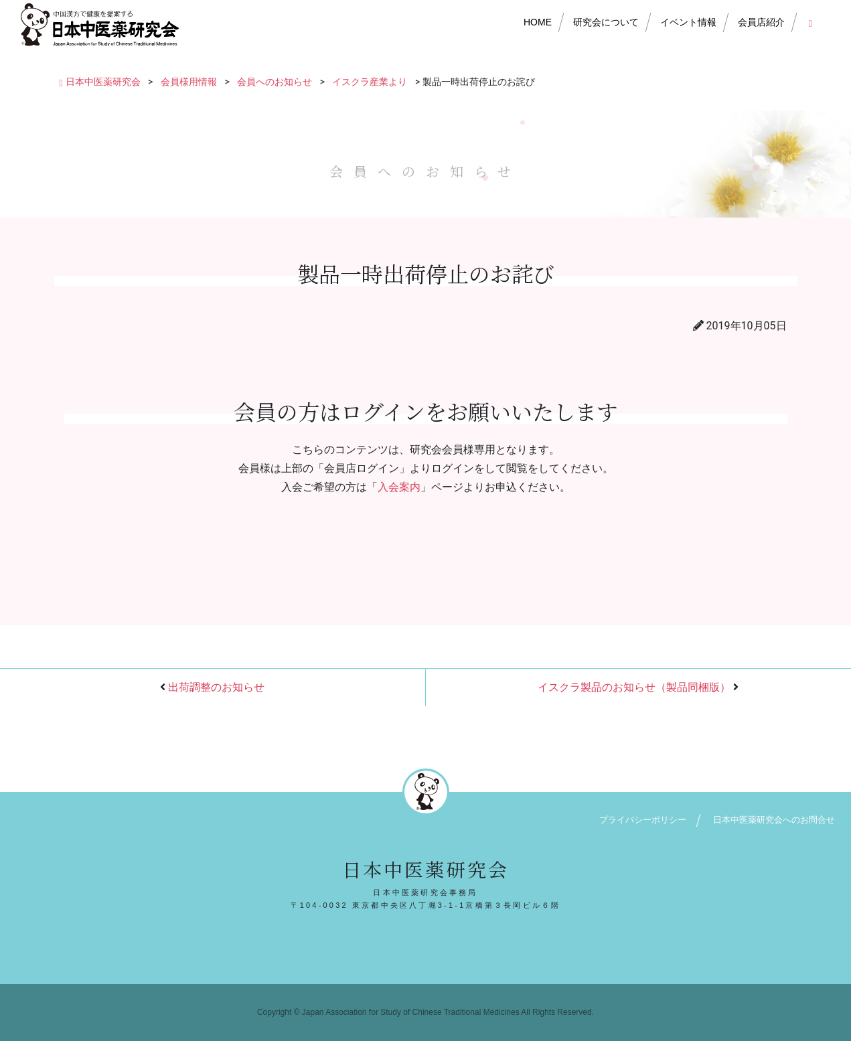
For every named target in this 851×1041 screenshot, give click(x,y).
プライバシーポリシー (642, 820)
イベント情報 (688, 22)
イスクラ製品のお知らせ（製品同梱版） (634, 687)
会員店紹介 (761, 22)
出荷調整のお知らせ (216, 687)
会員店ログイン (813, 22)
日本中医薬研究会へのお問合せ (774, 820)
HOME (538, 22)
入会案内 (399, 487)
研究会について (606, 22)
